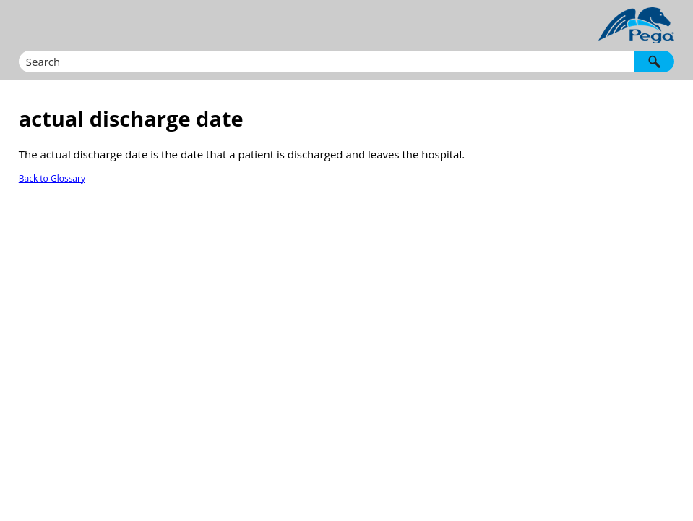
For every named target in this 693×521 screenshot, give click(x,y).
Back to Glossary (52, 178)
